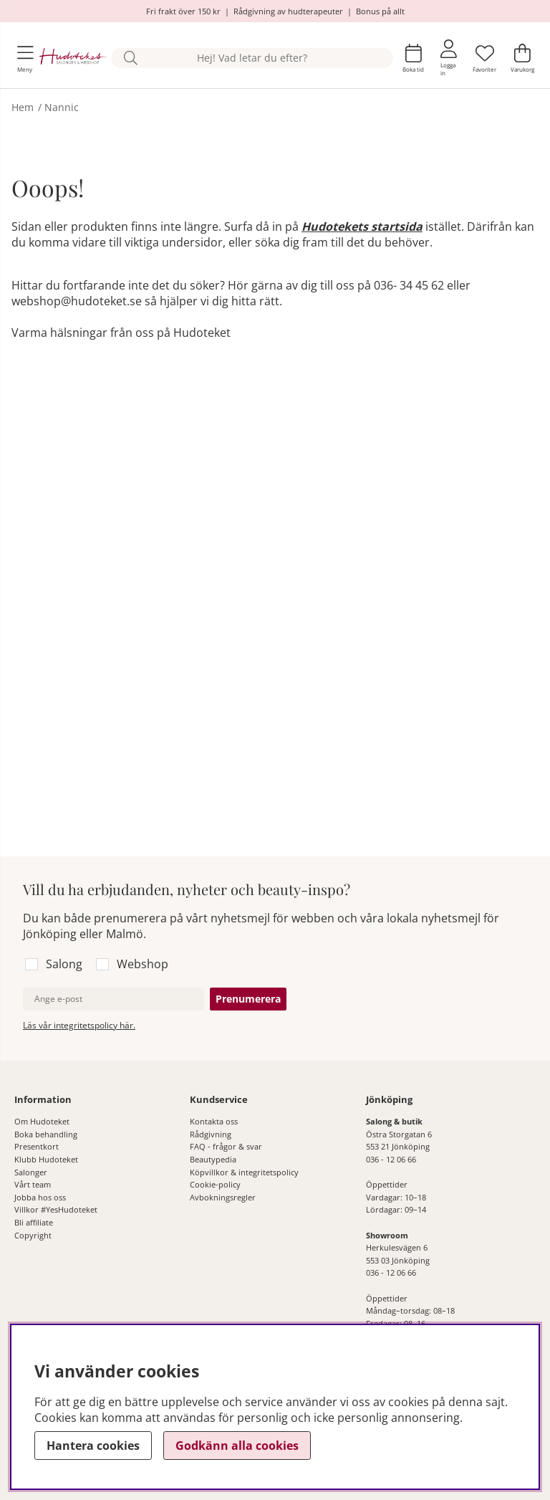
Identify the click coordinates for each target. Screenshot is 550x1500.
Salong (64, 964)
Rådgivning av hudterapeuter (288, 11)
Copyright (33, 1235)
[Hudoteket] (73, 57)
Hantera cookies (93, 1445)
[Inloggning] (449, 58)
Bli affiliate (33, 1222)
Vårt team (32, 1184)
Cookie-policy (215, 1184)
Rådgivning (210, 1134)
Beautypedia (213, 1159)
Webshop (142, 964)
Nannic (61, 107)
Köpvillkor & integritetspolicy (244, 1172)
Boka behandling (45, 1134)
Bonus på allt (380, 11)
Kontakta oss (214, 1121)
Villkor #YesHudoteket (55, 1209)
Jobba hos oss (40, 1197)
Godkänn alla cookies (237, 1445)
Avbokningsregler (223, 1197)
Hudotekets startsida (362, 226)
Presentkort (36, 1146)
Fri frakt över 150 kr (183, 11)
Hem (22, 107)
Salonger (30, 1172)
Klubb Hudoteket (46, 1159)
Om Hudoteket (41, 1121)
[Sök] (251, 58)
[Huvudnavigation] (25, 58)
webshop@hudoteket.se (76, 301)
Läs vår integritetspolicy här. (79, 1025)
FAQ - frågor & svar (226, 1146)
